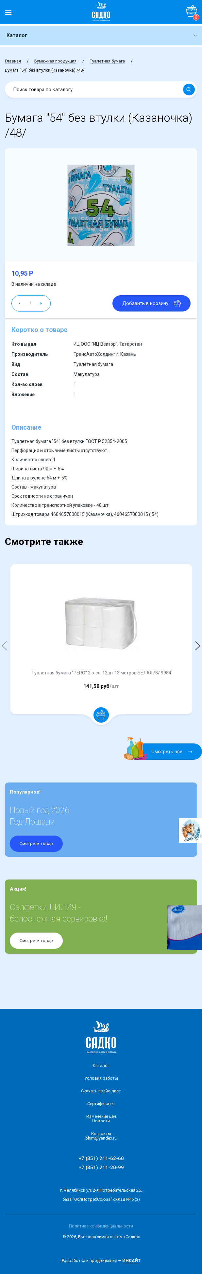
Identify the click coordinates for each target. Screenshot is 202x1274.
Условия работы (101, 1078)
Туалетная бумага (107, 61)
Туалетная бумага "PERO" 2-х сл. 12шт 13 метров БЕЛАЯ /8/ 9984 (101, 672)
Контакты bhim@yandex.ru (101, 1136)
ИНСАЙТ (131, 1260)
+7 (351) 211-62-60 (101, 1158)
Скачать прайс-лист (101, 1090)
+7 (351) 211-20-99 (101, 1167)
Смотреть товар (36, 843)
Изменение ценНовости (101, 1118)
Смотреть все (162, 751)
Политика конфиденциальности (101, 1226)
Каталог (101, 1065)
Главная (13, 61)
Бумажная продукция (55, 61)
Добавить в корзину (151, 303)
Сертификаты (101, 1103)
